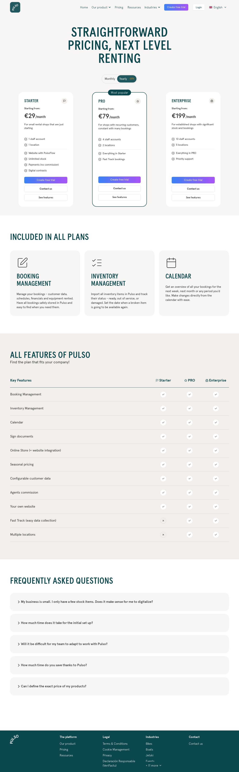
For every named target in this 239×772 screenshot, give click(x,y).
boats (149, 749)
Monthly (110, 78)
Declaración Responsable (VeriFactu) (119, 763)
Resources (134, 7)
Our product (68, 743)
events (150, 761)
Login (199, 7)
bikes (149, 743)
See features (46, 197)
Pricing (119, 7)
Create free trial (176, 7)
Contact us (46, 189)
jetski (149, 755)
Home (84, 7)
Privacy (107, 755)
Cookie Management (116, 749)
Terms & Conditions (115, 743)
